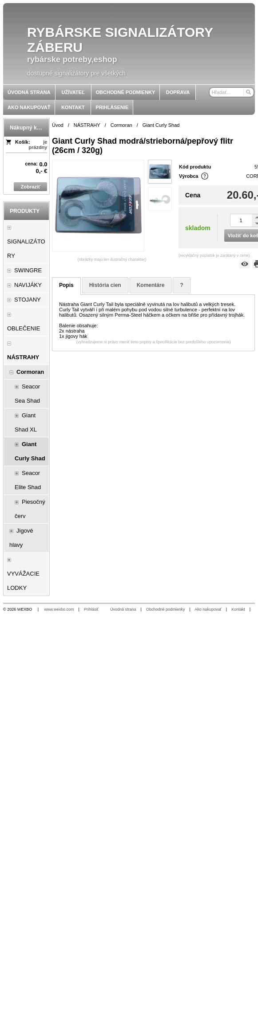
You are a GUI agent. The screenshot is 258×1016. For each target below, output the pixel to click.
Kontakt (238, 609)
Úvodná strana (123, 609)
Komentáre (151, 285)
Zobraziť (30, 186)
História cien (105, 285)
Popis (66, 285)
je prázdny (37, 144)
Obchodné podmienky (165, 609)
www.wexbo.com (59, 609)
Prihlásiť (91, 609)
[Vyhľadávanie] (232, 92)
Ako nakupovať (207, 609)
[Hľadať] (248, 92)
